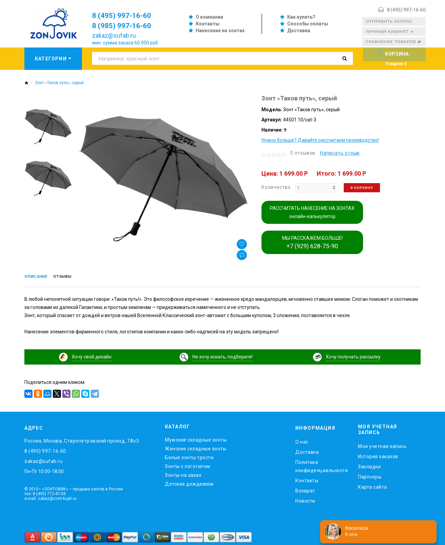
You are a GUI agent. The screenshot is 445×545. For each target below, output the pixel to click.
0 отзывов (302, 153)
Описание (39, 277)
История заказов (378, 455)
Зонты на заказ (183, 473)
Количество (276, 187)
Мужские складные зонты (196, 438)
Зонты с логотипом (187, 465)
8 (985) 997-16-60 (126, 25)
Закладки (369, 465)
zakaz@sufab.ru (114, 35)
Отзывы (72, 277)
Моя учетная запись (382, 444)
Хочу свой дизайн (91, 355)
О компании (209, 17)
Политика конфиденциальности (321, 465)
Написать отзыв (340, 153)
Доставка (298, 30)
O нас (302, 440)
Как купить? (301, 17)
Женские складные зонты (195, 447)
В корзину (362, 188)
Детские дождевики (189, 482)
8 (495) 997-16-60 (406, 10)
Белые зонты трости (189, 456)
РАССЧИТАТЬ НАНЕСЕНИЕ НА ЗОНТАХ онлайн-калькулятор (312, 212)
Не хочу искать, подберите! (222, 355)
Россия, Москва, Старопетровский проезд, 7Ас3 (81, 439)
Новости (305, 499)
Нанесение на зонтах (220, 30)
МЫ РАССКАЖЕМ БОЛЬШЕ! (312, 242)
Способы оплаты (307, 23)
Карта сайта (372, 485)
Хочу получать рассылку (353, 355)
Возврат (305, 489)
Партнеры (369, 475)
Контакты (207, 23)
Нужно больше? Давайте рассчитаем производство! (320, 140)
